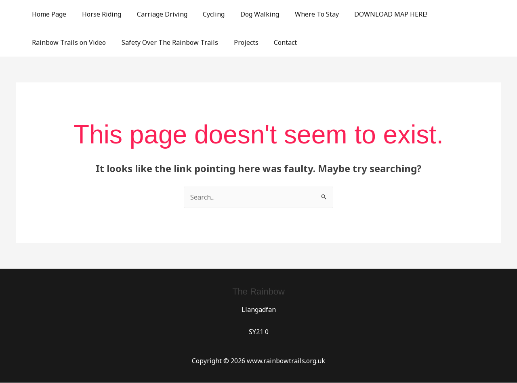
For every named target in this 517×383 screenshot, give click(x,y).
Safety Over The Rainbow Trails (166, 42)
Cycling (204, 14)
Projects (239, 42)
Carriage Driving (155, 14)
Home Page (48, 14)
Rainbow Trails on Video (68, 42)
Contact (276, 42)
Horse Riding (97, 14)
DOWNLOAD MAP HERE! (373, 14)
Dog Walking (247, 14)
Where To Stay (302, 14)
